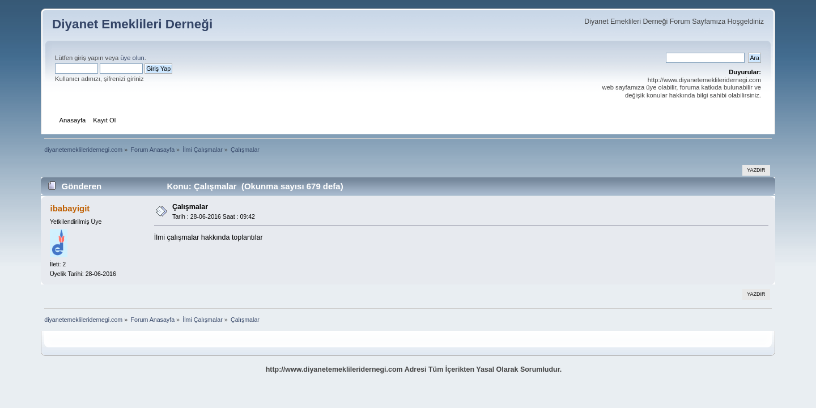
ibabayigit (70, 208)
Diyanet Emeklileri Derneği (132, 24)
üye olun (132, 57)
